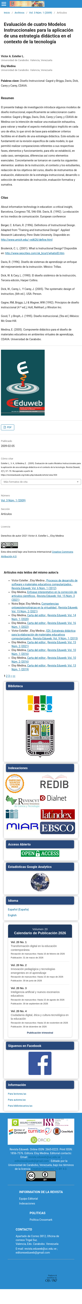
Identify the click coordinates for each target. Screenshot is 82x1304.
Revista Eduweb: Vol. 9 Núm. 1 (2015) (55, 638)
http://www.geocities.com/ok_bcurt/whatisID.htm (34, 253)
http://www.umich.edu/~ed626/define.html (27, 239)
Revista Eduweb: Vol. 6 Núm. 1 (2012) (34, 588)
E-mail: (20, 1248)
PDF (9, 427)
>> (14, 676)
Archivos (19, 12)
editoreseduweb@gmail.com (32, 1161)
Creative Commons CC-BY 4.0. (49, 1168)
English (12, 915)
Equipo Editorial (28, 1198)
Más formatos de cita (16, 481)
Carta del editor (36, 615)
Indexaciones (27, 1203)
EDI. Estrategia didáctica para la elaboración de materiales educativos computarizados (43, 634)
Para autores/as (17, 1099)
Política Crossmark (41, 1219)
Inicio (7, 12)
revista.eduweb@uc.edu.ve (44, 1157)
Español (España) (18, 909)
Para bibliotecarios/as (20, 1105)
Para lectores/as (17, 1093)
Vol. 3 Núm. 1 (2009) (40, 12)
